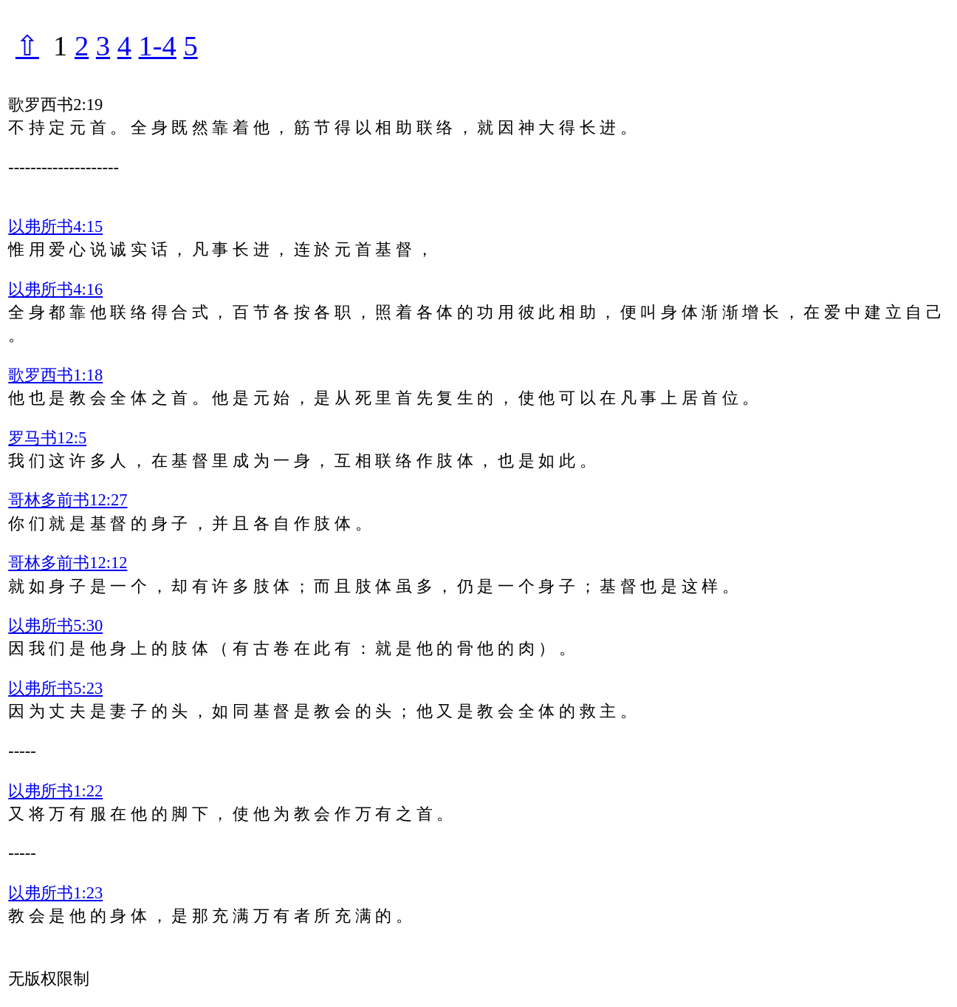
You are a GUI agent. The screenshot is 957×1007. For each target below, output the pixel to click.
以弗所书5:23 (55, 688)
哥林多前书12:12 (67, 562)
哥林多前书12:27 (67, 500)
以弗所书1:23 (55, 893)
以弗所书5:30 (55, 625)
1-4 (157, 45)
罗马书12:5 (47, 438)
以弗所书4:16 (55, 289)
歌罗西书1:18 (55, 375)
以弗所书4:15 (55, 226)
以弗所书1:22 (55, 791)
